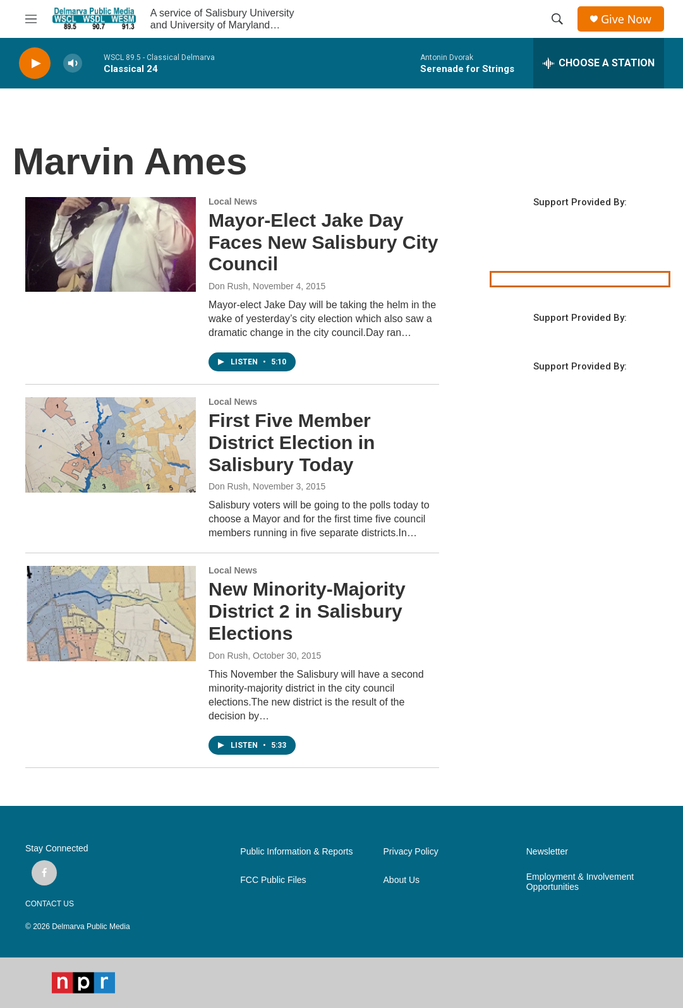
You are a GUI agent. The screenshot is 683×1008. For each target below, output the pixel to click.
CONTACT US (49, 903)
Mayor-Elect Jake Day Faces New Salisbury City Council (323, 242)
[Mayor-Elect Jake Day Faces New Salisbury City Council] (110, 244)
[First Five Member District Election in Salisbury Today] (110, 444)
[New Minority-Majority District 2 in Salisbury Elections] (110, 613)
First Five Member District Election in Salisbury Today (292, 442)
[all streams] (598, 63)
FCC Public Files (273, 880)
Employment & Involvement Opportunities (580, 882)
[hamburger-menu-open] (31, 19)
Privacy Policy (411, 851)
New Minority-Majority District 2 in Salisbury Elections (307, 611)
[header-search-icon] (557, 19)
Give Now (626, 19)
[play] (35, 63)
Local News (233, 201)
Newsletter (547, 851)
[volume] (72, 63)
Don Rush (228, 286)
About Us (402, 880)
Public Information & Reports (296, 851)
